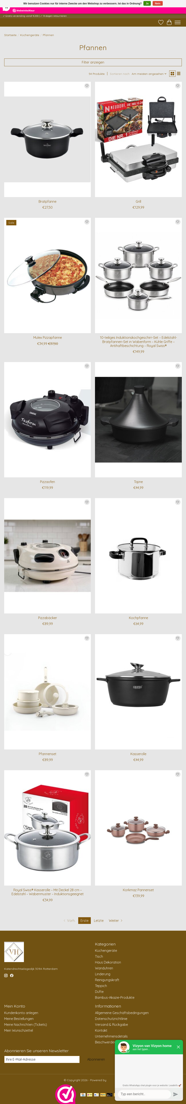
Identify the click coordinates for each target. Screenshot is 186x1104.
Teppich (101, 986)
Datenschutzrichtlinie (111, 1019)
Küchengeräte (29, 35)
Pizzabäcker (47, 618)
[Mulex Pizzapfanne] (47, 275)
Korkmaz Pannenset (138, 890)
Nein (157, 3)
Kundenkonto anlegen (21, 1013)
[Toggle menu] (177, 22)
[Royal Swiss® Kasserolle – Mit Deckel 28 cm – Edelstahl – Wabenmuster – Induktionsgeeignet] (47, 828)
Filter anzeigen (93, 62)
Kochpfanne (138, 618)
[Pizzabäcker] (47, 555)
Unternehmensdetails (111, 1036)
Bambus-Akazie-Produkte (114, 997)
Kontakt (101, 1030)
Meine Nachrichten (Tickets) (25, 1024)
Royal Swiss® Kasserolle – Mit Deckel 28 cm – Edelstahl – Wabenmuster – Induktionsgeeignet (48, 892)
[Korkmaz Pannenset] (138, 828)
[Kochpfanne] (138, 555)
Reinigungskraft (107, 980)
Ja (147, 3)
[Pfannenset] (47, 691)
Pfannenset (47, 754)
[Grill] (138, 139)
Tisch (99, 956)
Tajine (138, 482)
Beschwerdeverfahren (112, 1042)
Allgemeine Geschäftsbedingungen (122, 1013)
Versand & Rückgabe (111, 1024)
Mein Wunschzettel (18, 1030)
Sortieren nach (120, 73)
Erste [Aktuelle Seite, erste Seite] (84, 920)
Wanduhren (104, 968)
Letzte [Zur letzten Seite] (99, 920)
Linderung (102, 974)
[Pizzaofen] (47, 419)
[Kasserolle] (138, 691)
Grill (138, 201)
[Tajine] (138, 419)
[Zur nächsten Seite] (116, 920)
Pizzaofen (47, 482)
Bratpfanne (47, 201)
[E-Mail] (42, 1059)
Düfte (99, 992)
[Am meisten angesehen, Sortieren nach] (149, 73)
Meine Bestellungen (19, 1019)
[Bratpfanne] (47, 139)
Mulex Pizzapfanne (47, 337)
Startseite (10, 35)
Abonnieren (96, 1059)
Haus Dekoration (108, 962)
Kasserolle (138, 754)
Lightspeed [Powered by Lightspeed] (114, 1080)
